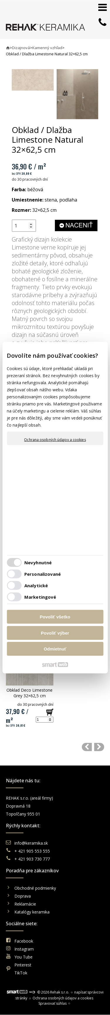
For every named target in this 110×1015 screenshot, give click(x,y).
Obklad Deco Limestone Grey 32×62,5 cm (30, 692)
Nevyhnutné (38, 562)
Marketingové (40, 597)
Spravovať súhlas (52, 1003)
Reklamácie (25, 904)
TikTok (20, 973)
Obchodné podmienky (35, 888)
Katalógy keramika (32, 912)
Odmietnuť (55, 648)
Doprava (22, 896)
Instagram (24, 949)
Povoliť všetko (55, 616)
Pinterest (22, 965)
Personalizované (42, 574)
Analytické (36, 585)
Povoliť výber (55, 632)
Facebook (23, 941)
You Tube (23, 957)
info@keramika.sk (31, 843)
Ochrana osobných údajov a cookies (55, 439)
